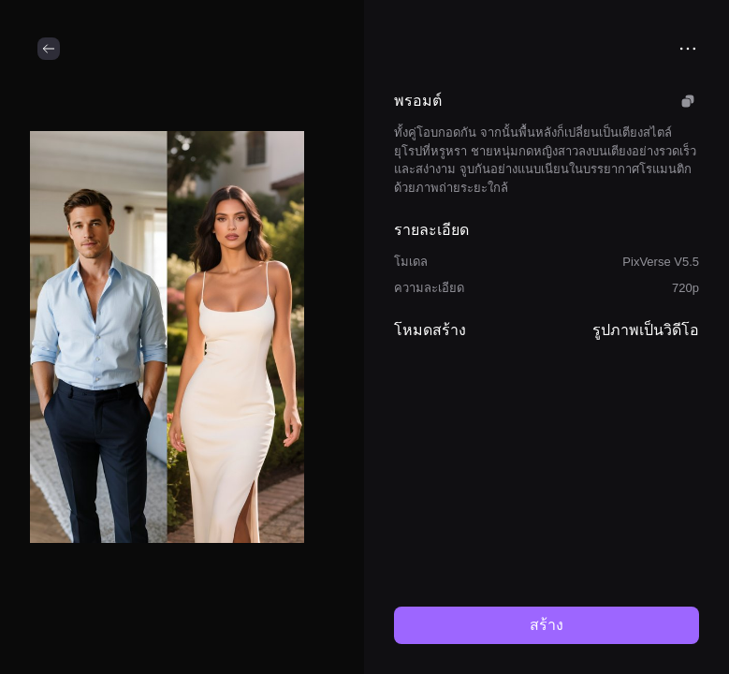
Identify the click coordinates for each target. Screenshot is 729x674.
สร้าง (546, 625)
